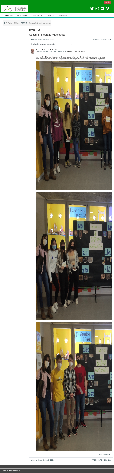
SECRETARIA (37, 15)
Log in (107, 2)
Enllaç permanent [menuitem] (104, 455)
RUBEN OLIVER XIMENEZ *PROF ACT (52, 52)
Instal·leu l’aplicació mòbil (11, 471)
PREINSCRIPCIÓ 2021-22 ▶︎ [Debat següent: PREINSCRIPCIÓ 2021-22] (101, 39)
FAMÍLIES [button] (50, 15)
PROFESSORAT (23, 15)
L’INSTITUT (9, 15)
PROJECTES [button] (62, 15)
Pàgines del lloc (13, 23)
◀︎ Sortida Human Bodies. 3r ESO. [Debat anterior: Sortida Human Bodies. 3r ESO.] (42, 39)
